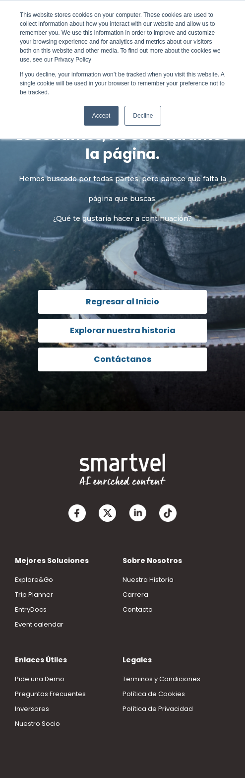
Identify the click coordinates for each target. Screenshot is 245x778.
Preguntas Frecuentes (50, 694)
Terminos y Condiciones (161, 679)
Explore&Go (34, 579)
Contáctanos (122, 359)
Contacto (137, 609)
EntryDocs (31, 609)
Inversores (32, 708)
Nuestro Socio (37, 723)
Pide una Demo (39, 679)
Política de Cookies (153, 694)
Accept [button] (101, 115)
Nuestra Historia (148, 579)
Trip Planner (34, 594)
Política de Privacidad (157, 708)
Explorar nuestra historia (123, 330)
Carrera (135, 594)
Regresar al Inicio (122, 301)
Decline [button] (143, 115)
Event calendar (39, 624)
